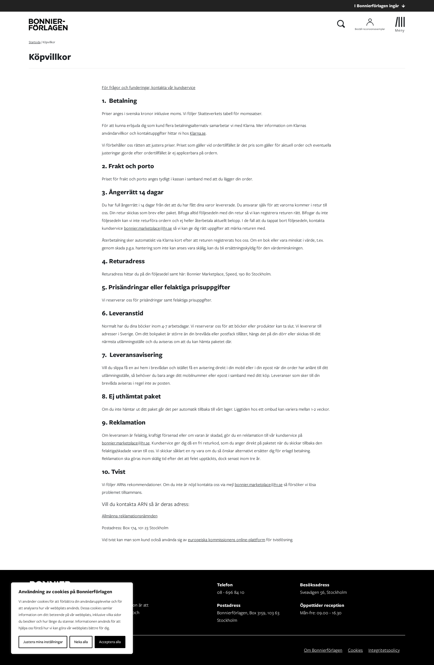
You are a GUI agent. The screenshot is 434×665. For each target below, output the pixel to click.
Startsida (34, 42)
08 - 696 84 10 (230, 592)
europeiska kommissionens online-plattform (226, 540)
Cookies (355, 650)
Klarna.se (198, 133)
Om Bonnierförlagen (323, 650)
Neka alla (81, 641)
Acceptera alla (110, 641)
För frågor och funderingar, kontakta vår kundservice (148, 88)
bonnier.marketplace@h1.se (148, 228)
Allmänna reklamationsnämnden (129, 516)
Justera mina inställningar (43, 641)
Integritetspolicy (384, 650)
